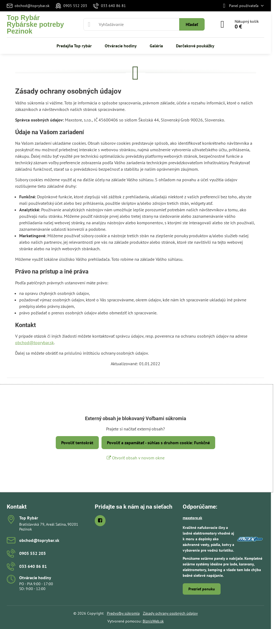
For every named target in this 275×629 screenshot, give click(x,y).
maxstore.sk (192, 517)
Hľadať (192, 24)
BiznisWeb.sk (153, 621)
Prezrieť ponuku (201, 589)
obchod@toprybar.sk (34, 342)
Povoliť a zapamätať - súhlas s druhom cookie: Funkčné (158, 442)
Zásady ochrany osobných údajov (170, 613)
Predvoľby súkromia (123, 613)
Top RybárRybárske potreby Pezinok (35, 24)
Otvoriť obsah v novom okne (136, 457)
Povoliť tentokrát (77, 442)
